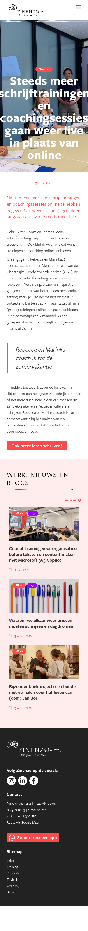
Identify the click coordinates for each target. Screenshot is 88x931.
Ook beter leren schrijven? (37, 446)
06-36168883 (16, 809)
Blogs (10, 891)
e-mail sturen (37, 809)
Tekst (10, 860)
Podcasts (13, 873)
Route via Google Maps (23, 822)
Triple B (12, 879)
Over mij (13, 885)
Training (12, 866)
